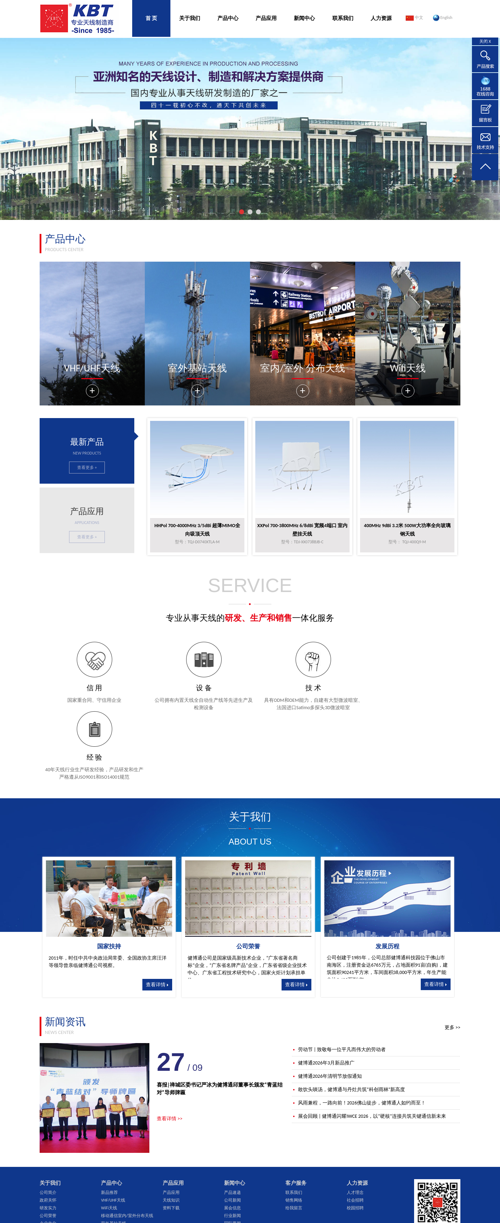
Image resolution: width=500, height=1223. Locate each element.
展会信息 (232, 1138)
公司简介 (48, 1123)
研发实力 (48, 1138)
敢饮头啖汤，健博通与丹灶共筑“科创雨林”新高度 (348, 1020)
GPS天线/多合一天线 (120, 1169)
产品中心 (227, 18)
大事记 (46, 1184)
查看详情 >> (169, 1049)
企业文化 (48, 1153)
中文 (414, 18)
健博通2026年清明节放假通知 (327, 1007)
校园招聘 (355, 1138)
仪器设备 (48, 1161)
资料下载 (171, 1138)
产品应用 (266, 18)
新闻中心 (304, 18)
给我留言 (293, 1138)
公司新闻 (232, 1130)
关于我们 (189, 18)
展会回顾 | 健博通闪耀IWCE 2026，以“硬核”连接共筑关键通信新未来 (369, 1047)
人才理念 (355, 1123)
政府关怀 (48, 1130)
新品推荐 (109, 1123)
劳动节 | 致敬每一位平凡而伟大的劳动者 (339, 980)
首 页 (151, 18)
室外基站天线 (113, 1153)
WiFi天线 (109, 1138)
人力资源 (381, 18)
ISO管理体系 (51, 1169)
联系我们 (342, 18)
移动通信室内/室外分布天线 (127, 1146)
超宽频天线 (111, 1177)
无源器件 (109, 1161)
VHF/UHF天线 (113, 1130)
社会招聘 (355, 1130)
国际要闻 (232, 1153)
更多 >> (452, 958)
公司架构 (48, 1177)
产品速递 (232, 1123)
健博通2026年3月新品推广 (323, 993)
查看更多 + (87, 467)
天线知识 (171, 1130)
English (442, 18)
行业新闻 (232, 1146)
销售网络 (293, 1130)
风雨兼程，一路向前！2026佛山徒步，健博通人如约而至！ (359, 1033)
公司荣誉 (48, 1146)
